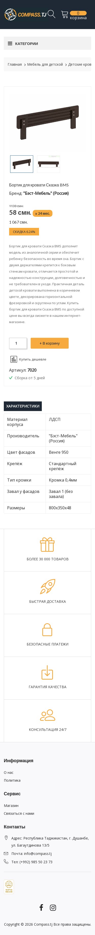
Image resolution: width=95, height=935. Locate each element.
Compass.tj (43, 924)
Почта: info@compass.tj (31, 853)
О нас (8, 772)
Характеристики (22, 406)
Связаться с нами (19, 813)
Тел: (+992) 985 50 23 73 (31, 861)
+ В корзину (50, 343)
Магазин (11, 805)
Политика (12, 780)
